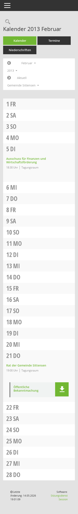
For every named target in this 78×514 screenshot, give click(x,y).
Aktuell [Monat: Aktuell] (22, 78)
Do (13, 198)
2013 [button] (12, 71)
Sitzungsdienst (59, 497)
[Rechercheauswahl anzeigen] (6, 21)
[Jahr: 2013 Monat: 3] (9, 78)
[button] (62, 389)
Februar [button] (28, 63)
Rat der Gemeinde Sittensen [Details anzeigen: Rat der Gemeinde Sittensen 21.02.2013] (26, 365)
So (13, 126)
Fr (13, 104)
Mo (14, 137)
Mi (13, 187)
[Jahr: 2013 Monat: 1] (9, 63)
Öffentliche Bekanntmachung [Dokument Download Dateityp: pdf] (26, 388)
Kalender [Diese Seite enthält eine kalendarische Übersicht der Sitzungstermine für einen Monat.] (20, 41)
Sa (13, 115)
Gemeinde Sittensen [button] (23, 85)
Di (13, 149)
